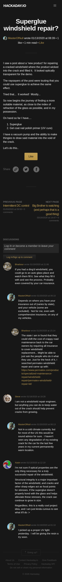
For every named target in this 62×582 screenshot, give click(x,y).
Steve (17, 396)
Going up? (30, 552)
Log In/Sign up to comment (19, 257)
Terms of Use (13, 564)
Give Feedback (49, 560)
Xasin (17, 462)
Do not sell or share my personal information (31, 567)
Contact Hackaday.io (28, 560)
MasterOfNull (13, 38)
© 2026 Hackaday (31, 574)
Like (41, 42)
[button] (55, 5)
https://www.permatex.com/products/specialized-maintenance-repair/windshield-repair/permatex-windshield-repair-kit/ (40, 377)
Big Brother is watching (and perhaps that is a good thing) (45, 210)
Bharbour (19, 264)
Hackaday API (48, 564)
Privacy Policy (30, 564)
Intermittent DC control (16, 205)
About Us (9, 560)
